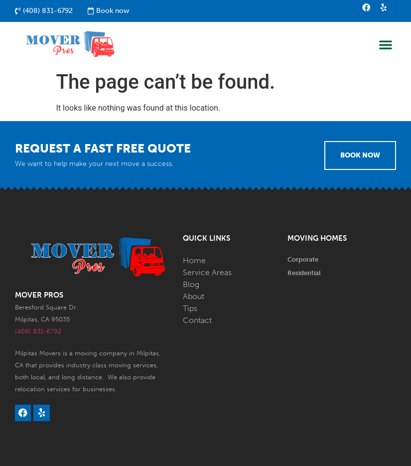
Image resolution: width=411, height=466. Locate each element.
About (193, 296)
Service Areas (207, 272)
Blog (191, 284)
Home (194, 260)
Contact (197, 320)
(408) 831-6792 (38, 331)
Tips (190, 308)
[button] (385, 44)
